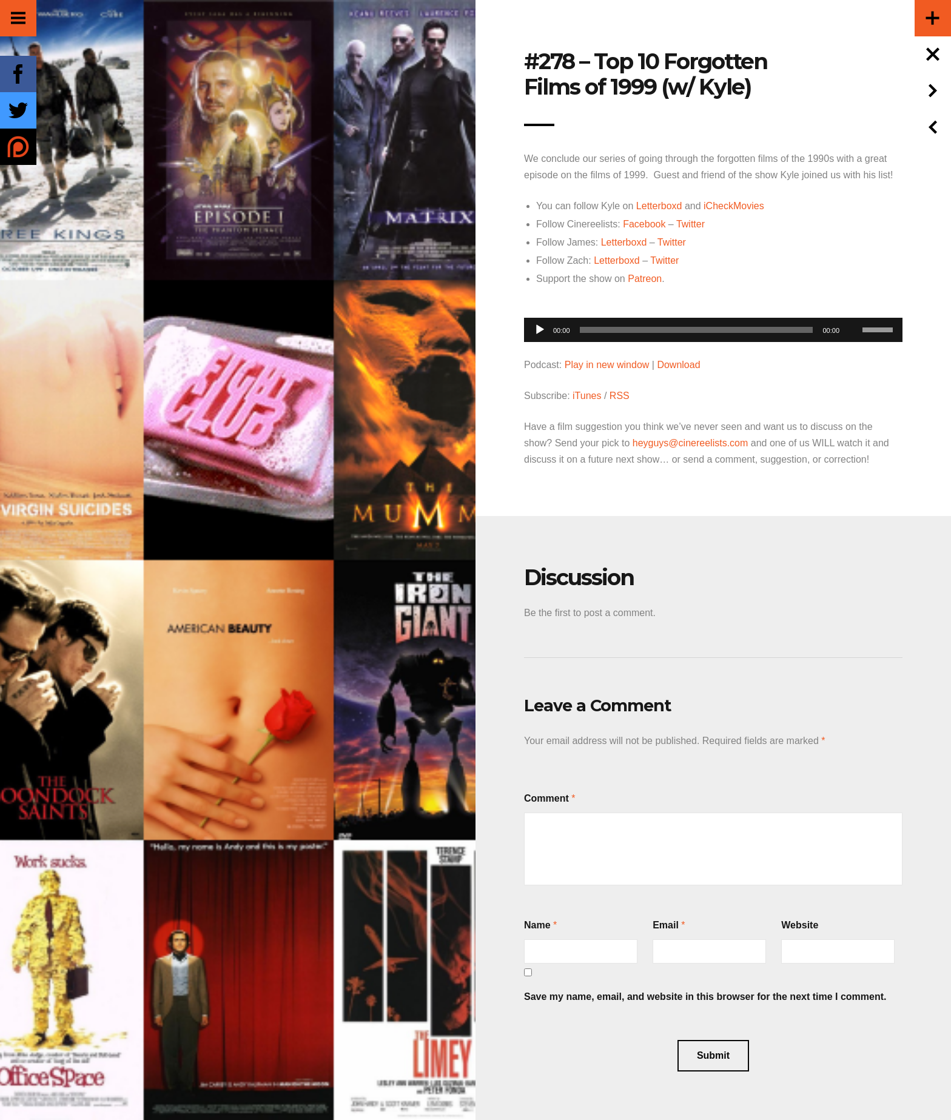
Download (678, 365)
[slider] (696, 330)
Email (666, 925)
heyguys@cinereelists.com (690, 443)
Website (799, 925)
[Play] (540, 330)
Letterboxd (659, 206)
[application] (713, 326)
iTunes (587, 396)
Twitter (690, 224)
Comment (546, 798)
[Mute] (853, 311)
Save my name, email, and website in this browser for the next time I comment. (705, 996)
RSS (620, 396)
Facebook (644, 224)
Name (537, 925)
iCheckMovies (734, 206)
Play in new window (607, 365)
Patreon (645, 278)
